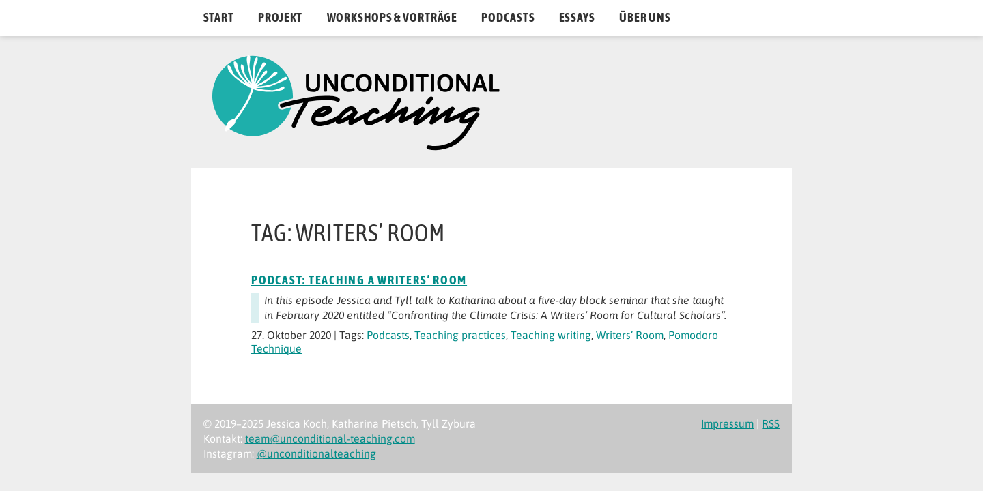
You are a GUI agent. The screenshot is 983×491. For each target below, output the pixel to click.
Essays (577, 18)
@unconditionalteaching (316, 453)
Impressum (727, 423)
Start (218, 18)
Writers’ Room (630, 335)
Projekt (280, 18)
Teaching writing (551, 335)
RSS (771, 423)
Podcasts (508, 18)
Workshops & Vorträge (392, 18)
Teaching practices (460, 335)
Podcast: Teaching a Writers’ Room (359, 280)
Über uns (645, 18)
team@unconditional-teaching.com (330, 438)
